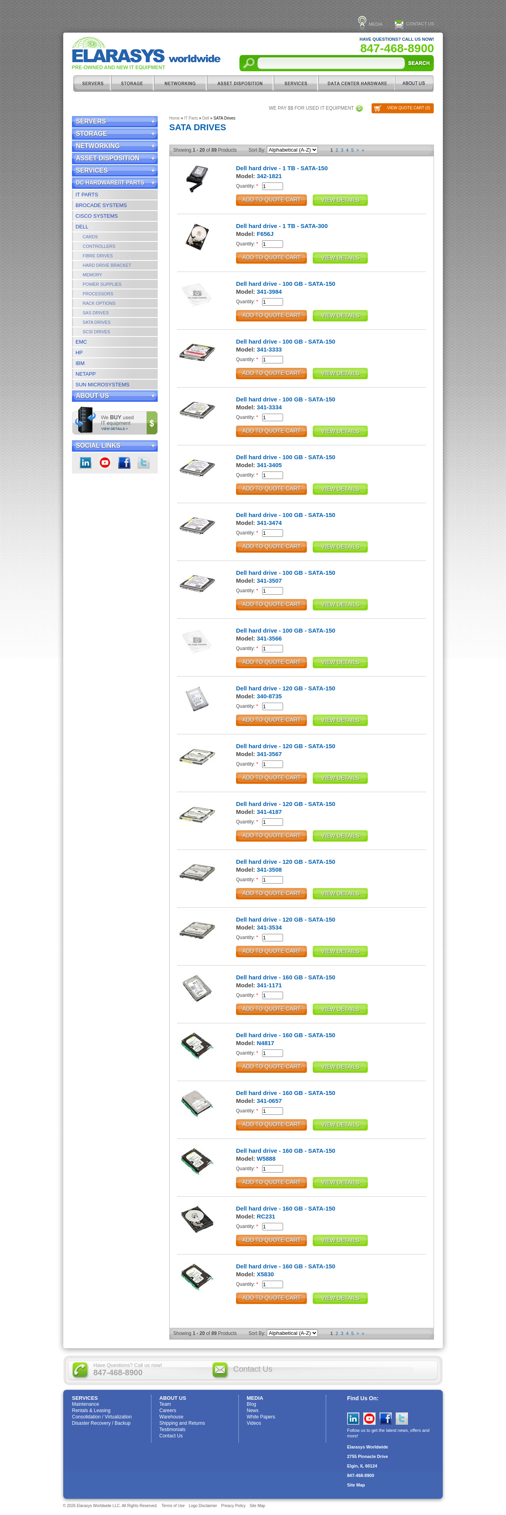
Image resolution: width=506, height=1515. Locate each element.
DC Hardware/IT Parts (356, 83)
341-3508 (269, 869)
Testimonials (172, 1429)
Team (165, 1404)
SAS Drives (96, 312)
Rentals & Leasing (91, 1410)
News (253, 1410)
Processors (98, 293)
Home (174, 118)
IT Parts (87, 195)
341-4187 (269, 811)
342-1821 (269, 176)
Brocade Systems (101, 205)
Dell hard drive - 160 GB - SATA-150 (285, 977)
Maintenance (85, 1404)
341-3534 (269, 927)
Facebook (124, 462)
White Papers (261, 1417)
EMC (81, 342)
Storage (132, 83)
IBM (80, 363)
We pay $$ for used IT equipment (311, 108)
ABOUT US (414, 83)
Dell (82, 227)
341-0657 (269, 1100)
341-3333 (269, 349)
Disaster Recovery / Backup (101, 1423)
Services (296, 83)
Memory (92, 274)
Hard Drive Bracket (107, 265)
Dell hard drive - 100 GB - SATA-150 (285, 283)
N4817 (265, 1043)
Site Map (356, 1485)
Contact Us (420, 23)
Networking (180, 83)
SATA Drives (97, 322)
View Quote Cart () (408, 108)
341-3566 (269, 638)
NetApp (86, 374)
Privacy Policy (233, 1506)
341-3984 (269, 291)
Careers (167, 1410)
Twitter (144, 462)
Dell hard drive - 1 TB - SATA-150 (282, 168)
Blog (251, 1404)
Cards (90, 236)
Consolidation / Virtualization (102, 1417)
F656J (265, 233)
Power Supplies (102, 284)
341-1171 (269, 985)
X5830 (265, 1274)
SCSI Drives (96, 331)
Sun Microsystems (103, 385)
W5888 (266, 1158)
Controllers (99, 246)
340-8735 (269, 696)
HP (79, 352)
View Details (340, 200)
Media (376, 24)
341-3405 (269, 465)
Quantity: (247, 185)
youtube (105, 462)
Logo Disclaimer (203, 1506)
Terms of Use (173, 1506)
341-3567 (269, 754)
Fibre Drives (98, 255)
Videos (254, 1423)
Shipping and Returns (182, 1423)
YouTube (369, 1418)
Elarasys (146, 53)
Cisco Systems (97, 216)
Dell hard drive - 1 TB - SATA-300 (282, 225)
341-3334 (269, 407)
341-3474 (269, 522)
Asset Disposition (240, 83)
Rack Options (99, 303)
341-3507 (269, 580)
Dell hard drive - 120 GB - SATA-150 (285, 688)
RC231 (266, 1216)
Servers (91, 83)
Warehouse (171, 1417)
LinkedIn (85, 462)
